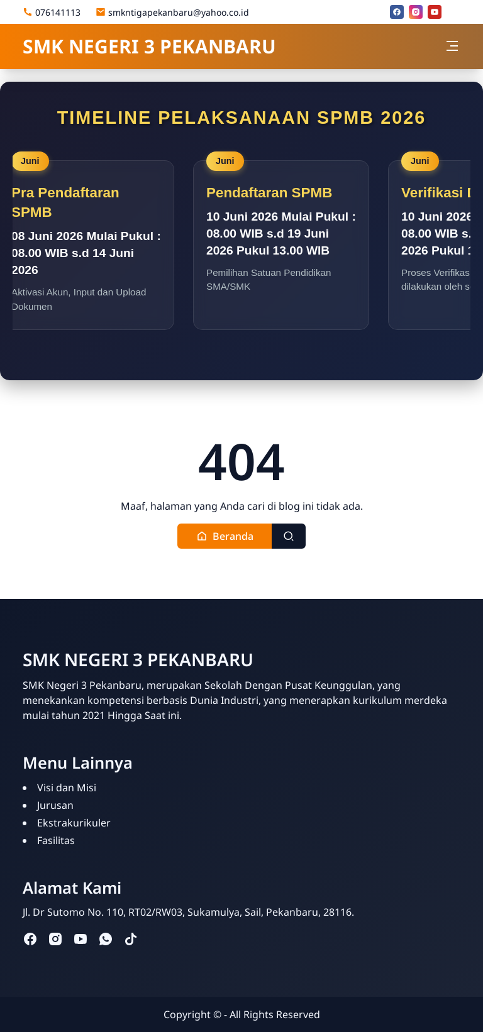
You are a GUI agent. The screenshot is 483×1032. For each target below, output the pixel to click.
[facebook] (397, 12)
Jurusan (55, 805)
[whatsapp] (105, 938)
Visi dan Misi (66, 787)
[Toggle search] (289, 536)
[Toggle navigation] (452, 46)
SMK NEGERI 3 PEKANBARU (149, 46)
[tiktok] (130, 938)
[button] (224, 536)
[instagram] (416, 12)
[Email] (453, 12)
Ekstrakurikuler (74, 823)
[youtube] (434, 12)
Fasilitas (56, 840)
